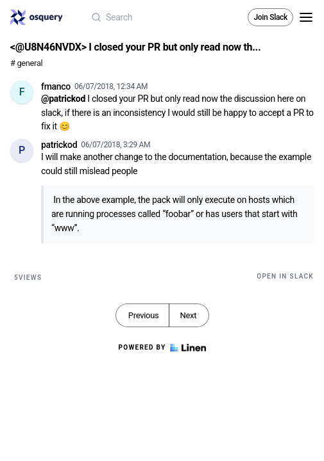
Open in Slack (285, 276)
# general (26, 63)
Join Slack (270, 17)
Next (188, 315)
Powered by (161, 348)
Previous (143, 315)
